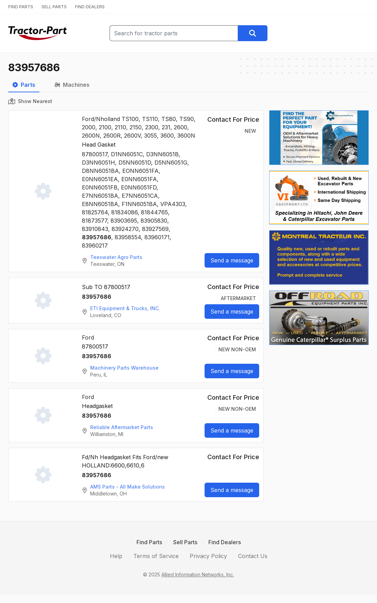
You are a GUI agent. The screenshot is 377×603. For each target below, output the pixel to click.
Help (116, 556)
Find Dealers (224, 542)
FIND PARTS (20, 6)
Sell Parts (185, 542)
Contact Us (252, 556)
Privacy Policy (208, 556)
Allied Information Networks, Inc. (197, 574)
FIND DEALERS (90, 6)
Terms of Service (156, 556)
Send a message (231, 260)
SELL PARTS (54, 6)
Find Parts (149, 542)
